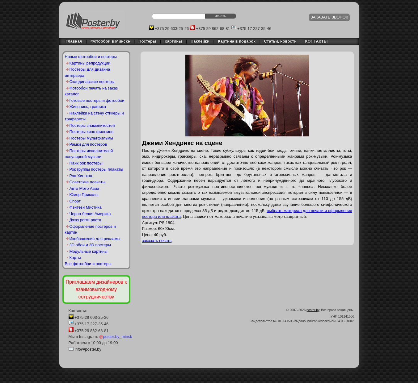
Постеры (147, 41)
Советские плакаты (87, 182)
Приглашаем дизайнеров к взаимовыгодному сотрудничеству (96, 289)
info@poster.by (87, 349)
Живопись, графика (88, 106)
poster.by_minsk (115, 336)
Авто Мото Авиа (84, 188)
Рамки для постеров (88, 144)
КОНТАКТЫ (316, 41)
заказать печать (157, 240)
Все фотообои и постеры (88, 263)
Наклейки (200, 41)
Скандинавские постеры (92, 81)
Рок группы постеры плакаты (96, 169)
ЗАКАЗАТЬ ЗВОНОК (329, 17)
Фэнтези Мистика (86, 207)
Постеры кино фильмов (92, 131)
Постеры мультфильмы (91, 138)
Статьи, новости (280, 41)
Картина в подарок (236, 41)
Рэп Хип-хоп (81, 175)
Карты (75, 257)
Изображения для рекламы (95, 238)
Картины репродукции (90, 63)
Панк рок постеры (86, 163)
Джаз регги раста (85, 220)
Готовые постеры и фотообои (97, 100)
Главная (72, 41)
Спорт (75, 201)
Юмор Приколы (84, 194)
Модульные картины (89, 251)
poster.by (312, 310)
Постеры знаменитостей (92, 125)
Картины (173, 41)
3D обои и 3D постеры (90, 245)
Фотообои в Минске (110, 41)
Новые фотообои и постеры (91, 56)
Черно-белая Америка (90, 213)
